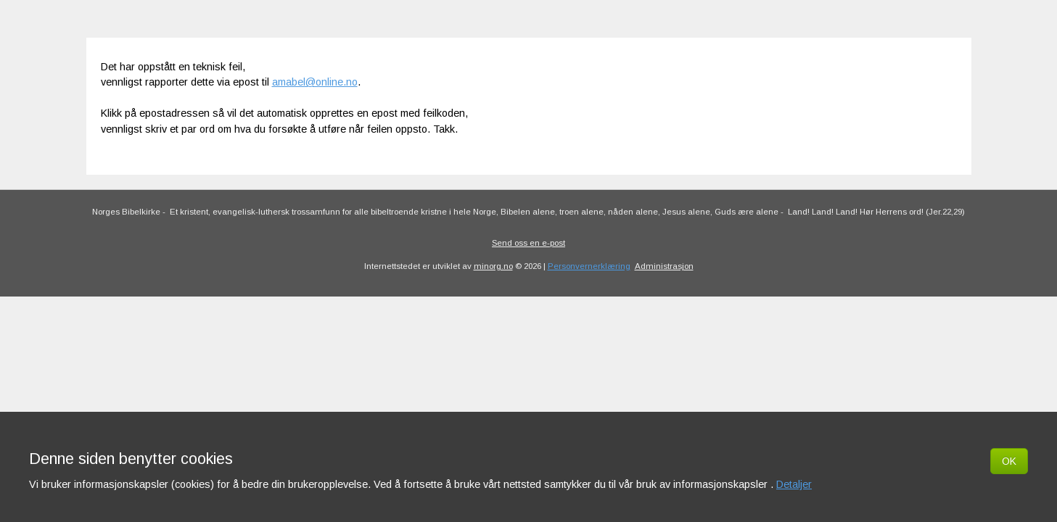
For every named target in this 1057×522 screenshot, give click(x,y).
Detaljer (794, 484)
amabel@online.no (315, 82)
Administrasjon (664, 266)
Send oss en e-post (528, 243)
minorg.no (493, 266)
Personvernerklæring (589, 266)
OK (1009, 461)
